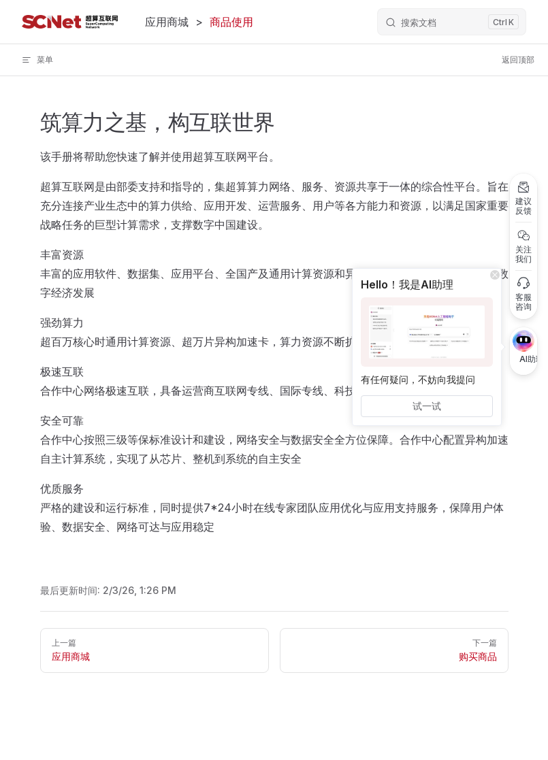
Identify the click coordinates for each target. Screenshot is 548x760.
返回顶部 (518, 59)
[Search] (451, 21)
